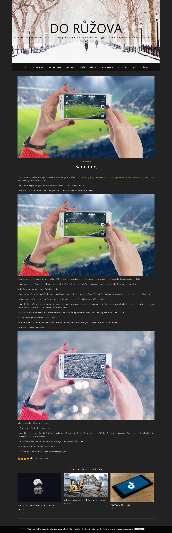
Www (136, 67)
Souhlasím (139, 529)
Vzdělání (123, 67)
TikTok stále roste (120, 505)
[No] (169, 529)
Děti (26, 67)
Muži (82, 67)
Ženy (145, 67)
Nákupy (93, 67)
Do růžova (86, 28)
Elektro (70, 67)
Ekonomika (55, 67)
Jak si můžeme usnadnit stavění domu (85, 500)
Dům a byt (39, 67)
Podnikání (108, 67)
